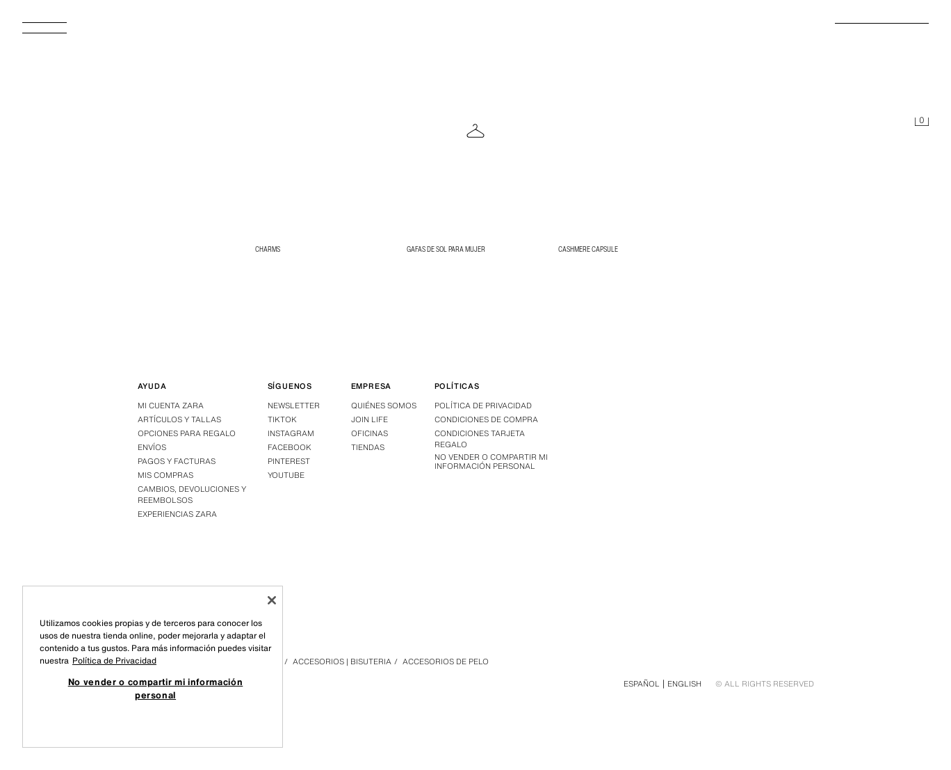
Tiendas (367, 447)
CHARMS (267, 249)
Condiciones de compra (486, 419)
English (684, 683)
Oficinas (369, 433)
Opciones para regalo (187, 433)
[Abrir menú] (50, 32)
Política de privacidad (483, 405)
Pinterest (289, 461)
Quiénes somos (383, 405)
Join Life (369, 419)
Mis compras (165, 475)
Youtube (286, 475)
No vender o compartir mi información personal (491, 462)
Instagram (291, 433)
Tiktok (282, 419)
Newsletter (294, 405)
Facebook (289, 447)
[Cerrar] (271, 600)
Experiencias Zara (177, 514)
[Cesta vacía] (922, 122)
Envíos (152, 447)
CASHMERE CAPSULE (588, 249)
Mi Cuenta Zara (171, 405)
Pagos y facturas (177, 461)
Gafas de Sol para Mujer (446, 249)
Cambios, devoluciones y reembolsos (192, 494)
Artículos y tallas (179, 419)
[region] (152, 667)
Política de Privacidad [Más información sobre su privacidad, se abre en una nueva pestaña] (114, 660)
